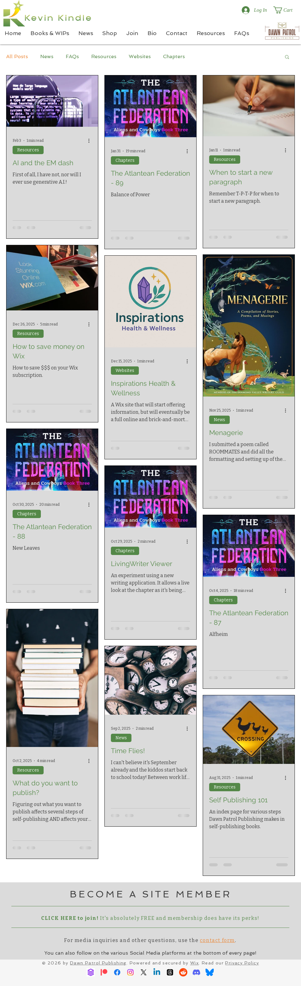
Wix (194, 962)
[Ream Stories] (91, 972)
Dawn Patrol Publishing (98, 962)
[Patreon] (104, 972)
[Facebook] (117, 972)
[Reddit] (183, 972)
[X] (143, 972)
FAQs (72, 56)
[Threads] (170, 972)
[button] (286, 10)
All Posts (17, 56)
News (46, 56)
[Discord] (196, 972)
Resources (103, 56)
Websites (140, 56)
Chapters (174, 56)
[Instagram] (130, 972)
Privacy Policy (242, 962)
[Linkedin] (157, 972)
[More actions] (91, 140)
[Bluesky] (209, 972)
